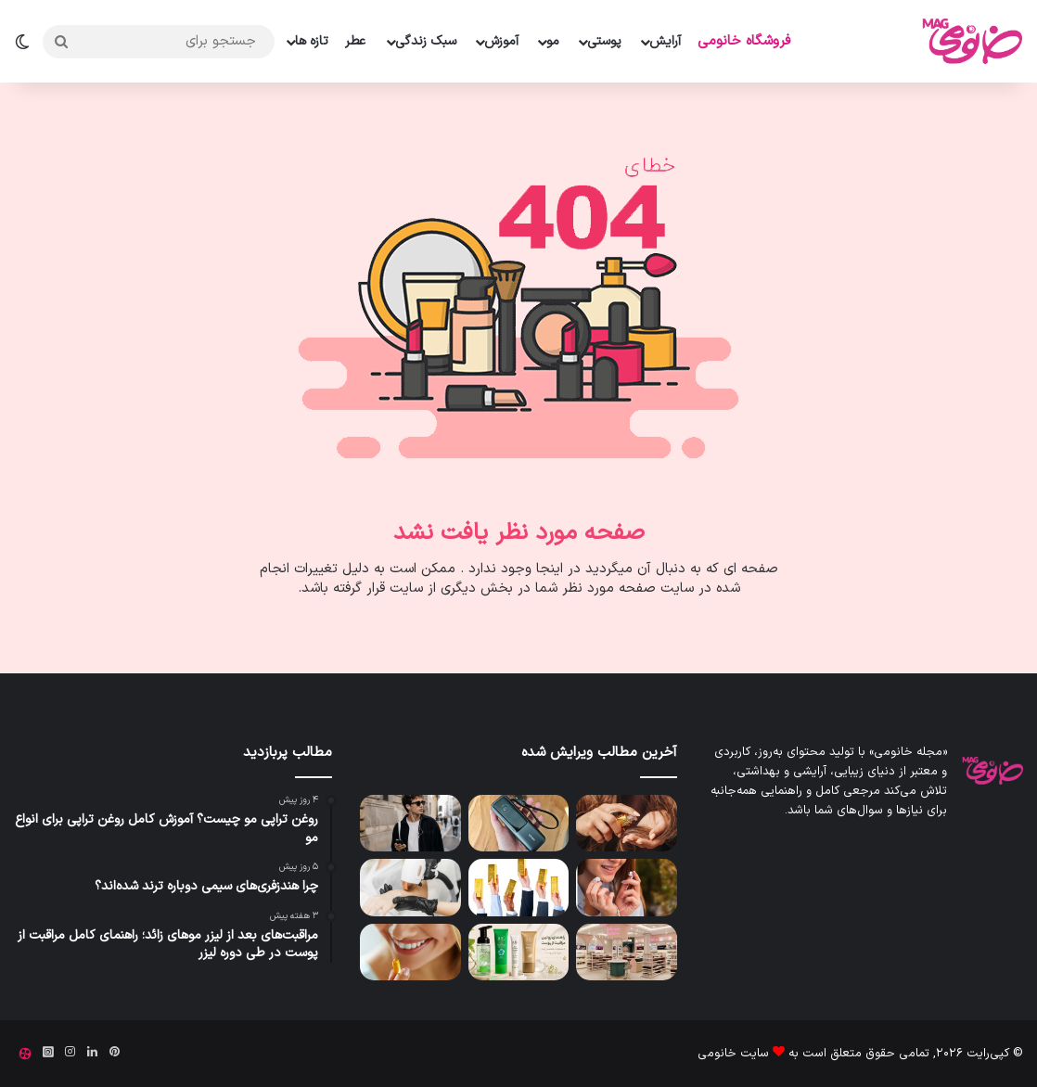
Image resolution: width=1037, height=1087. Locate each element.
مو (552, 41)
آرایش (665, 41)
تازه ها (311, 41)
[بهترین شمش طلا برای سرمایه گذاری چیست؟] (519, 887)
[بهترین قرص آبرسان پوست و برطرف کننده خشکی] (410, 952)
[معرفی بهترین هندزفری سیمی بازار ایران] (626, 887)
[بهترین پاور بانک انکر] (519, 823)
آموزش (501, 41)
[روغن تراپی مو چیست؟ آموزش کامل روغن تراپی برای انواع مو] (626, 823)
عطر (355, 41)
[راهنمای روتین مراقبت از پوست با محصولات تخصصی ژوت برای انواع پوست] (519, 952)
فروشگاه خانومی (744, 41)
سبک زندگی (425, 41)
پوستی (604, 41)
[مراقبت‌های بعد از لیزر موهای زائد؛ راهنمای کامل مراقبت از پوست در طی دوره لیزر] (410, 887)
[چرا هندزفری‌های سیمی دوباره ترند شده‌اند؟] (410, 823)
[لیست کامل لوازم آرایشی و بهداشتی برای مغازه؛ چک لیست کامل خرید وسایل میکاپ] (626, 952)
